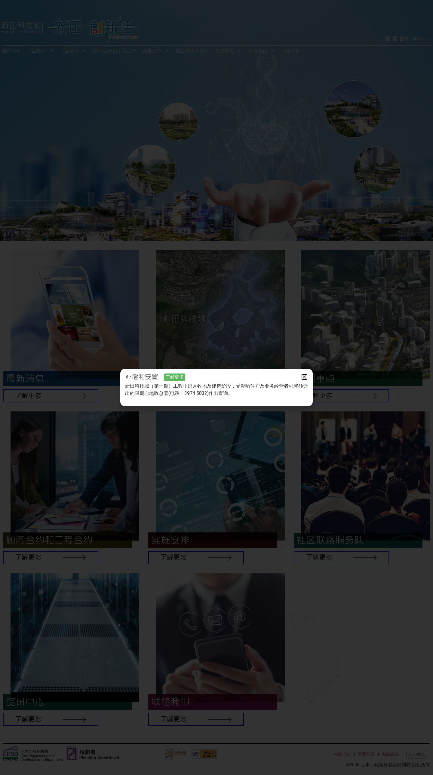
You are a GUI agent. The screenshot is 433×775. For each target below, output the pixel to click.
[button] (304, 377)
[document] (216, 387)
